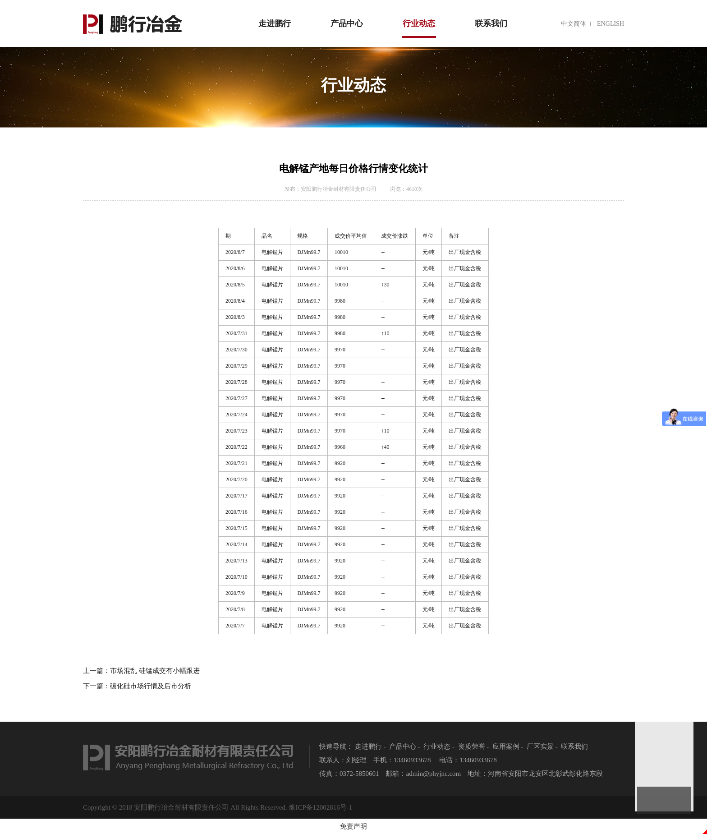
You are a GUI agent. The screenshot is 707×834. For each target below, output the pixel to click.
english (610, 23)
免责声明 (353, 826)
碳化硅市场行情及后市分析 (150, 686)
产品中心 (347, 23)
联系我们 (491, 23)
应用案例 (505, 746)
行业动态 (419, 28)
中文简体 (573, 23)
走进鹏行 (274, 23)
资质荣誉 (471, 746)
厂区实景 (540, 746)
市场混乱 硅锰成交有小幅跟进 (155, 670)
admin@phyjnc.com (433, 773)
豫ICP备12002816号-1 (320, 807)
